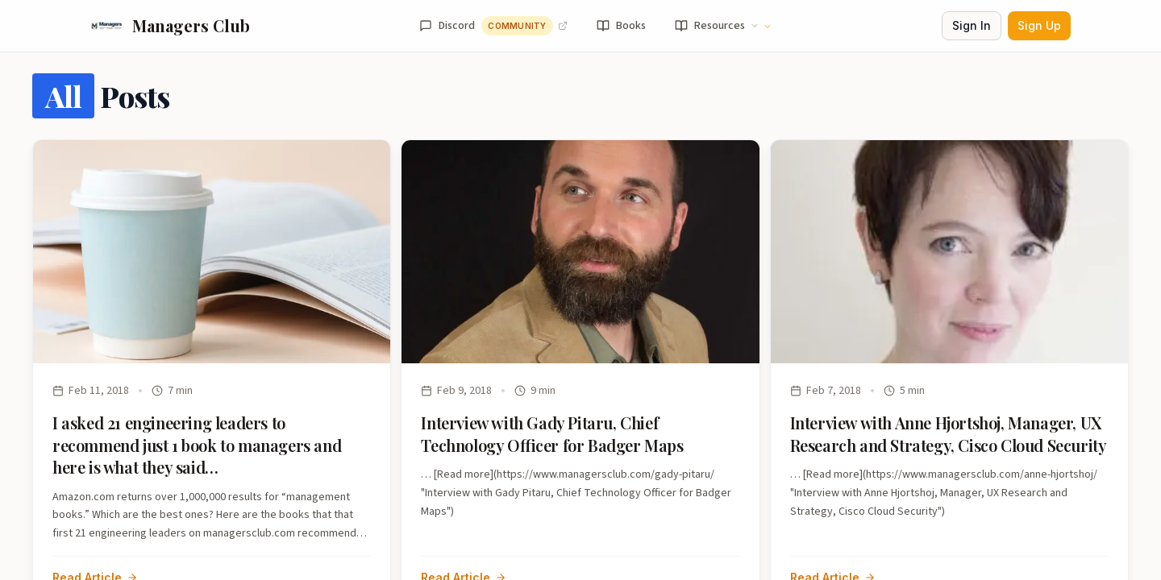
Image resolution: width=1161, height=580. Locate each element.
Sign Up (1039, 25)
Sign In (971, 25)
